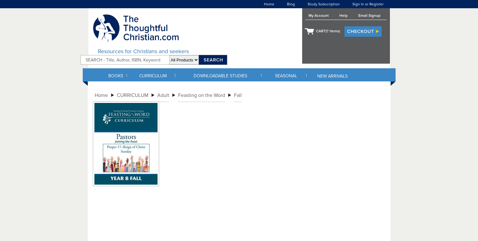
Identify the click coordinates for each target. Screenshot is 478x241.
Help (343, 15)
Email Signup (369, 15)
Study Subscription (324, 4)
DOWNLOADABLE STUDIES (220, 76)
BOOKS (115, 76)
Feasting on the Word (201, 95)
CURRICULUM (153, 76)
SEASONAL (286, 76)
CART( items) (328, 31)
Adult (163, 95)
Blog (291, 4)
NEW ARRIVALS (332, 76)
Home (269, 4)
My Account (318, 15)
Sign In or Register (368, 4)
